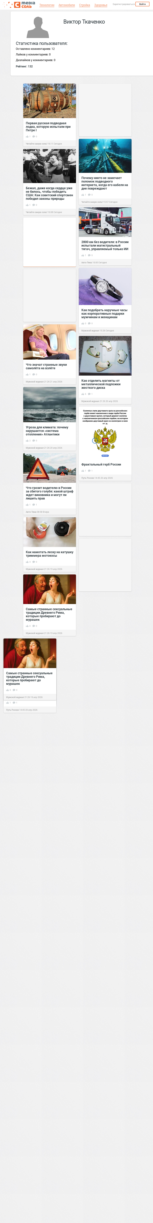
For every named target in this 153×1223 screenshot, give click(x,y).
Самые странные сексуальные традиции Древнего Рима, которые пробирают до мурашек (49, 614)
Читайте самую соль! (36, 143)
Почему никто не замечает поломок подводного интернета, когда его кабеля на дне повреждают (104, 183)
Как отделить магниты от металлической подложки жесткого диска (100, 384)
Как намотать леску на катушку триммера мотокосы (49, 553)
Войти (142, 4)
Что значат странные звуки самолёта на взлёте (46, 366)
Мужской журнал (90, 330)
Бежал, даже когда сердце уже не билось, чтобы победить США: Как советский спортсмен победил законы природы (49, 193)
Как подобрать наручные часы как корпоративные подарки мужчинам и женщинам (104, 313)
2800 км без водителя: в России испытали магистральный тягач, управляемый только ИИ (105, 245)
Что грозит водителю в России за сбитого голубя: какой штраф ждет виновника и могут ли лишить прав (49, 493)
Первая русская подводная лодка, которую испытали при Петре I (48, 126)
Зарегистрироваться (124, 4)
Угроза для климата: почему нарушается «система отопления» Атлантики (47, 430)
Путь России (87, 477)
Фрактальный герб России (101, 464)
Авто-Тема (86, 262)
